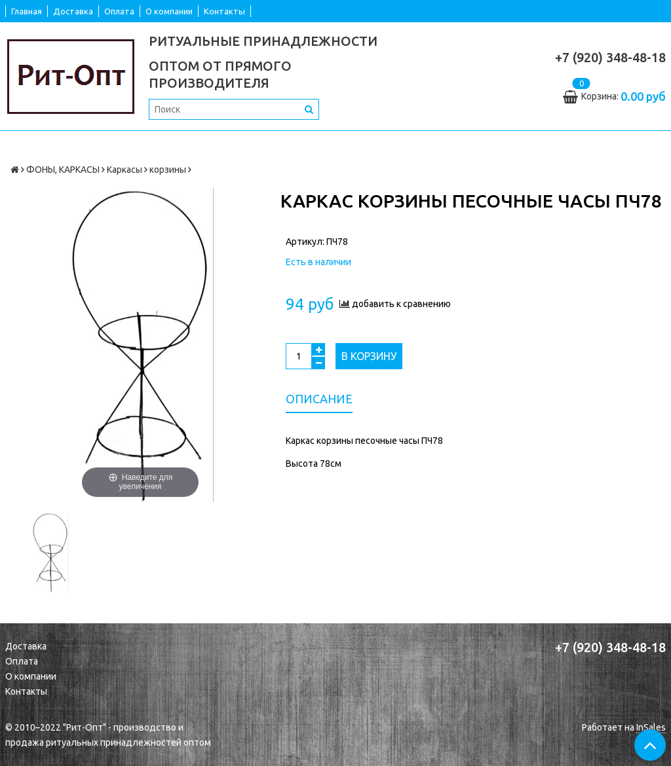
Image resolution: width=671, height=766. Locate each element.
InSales (651, 727)
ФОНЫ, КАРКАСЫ (63, 169)
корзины (167, 169)
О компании (169, 11)
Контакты (224, 11)
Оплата (119, 11)
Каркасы (124, 169)
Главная (26, 11)
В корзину (368, 356)
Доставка (73, 11)
